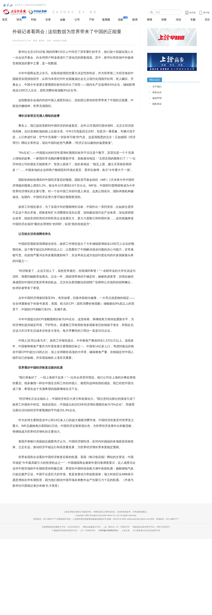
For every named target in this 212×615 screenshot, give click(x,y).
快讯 (19, 19)
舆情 (149, 19)
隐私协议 (157, 104)
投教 (164, 19)
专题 (192, 19)
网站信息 (154, 79)
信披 (120, 19)
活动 (178, 19)
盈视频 (106, 19)
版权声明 (157, 98)
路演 (135, 19)
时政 (33, 19)
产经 (91, 19)
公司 (77, 19)
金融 (62, 19)
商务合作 (157, 92)
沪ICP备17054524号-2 (108, 530)
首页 (4, 19)
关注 (207, 19)
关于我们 (157, 86)
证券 (48, 19)
